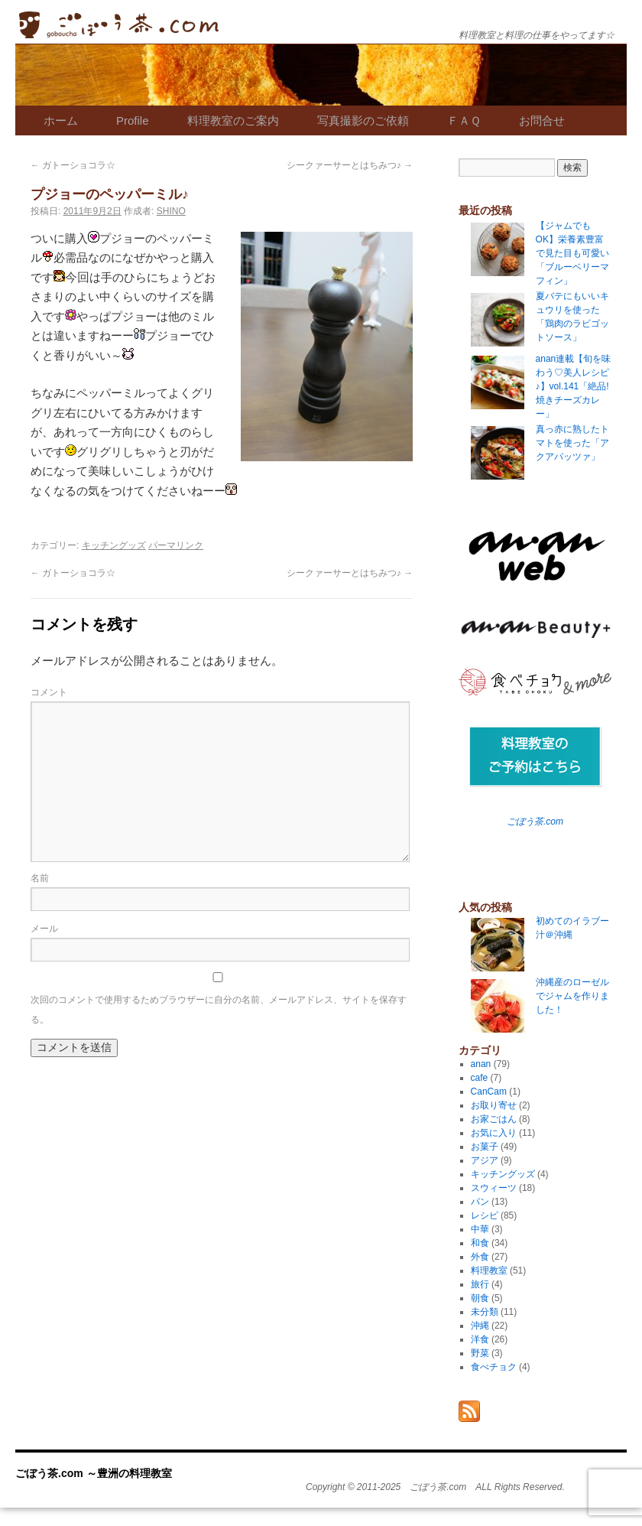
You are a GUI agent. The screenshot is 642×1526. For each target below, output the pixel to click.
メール (44, 928)
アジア (484, 1160)
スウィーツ (494, 1188)
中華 (480, 1229)
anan (481, 1064)
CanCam (489, 1091)
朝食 (480, 1298)
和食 (480, 1243)
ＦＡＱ (464, 120)
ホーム (61, 120)
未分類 (484, 1311)
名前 (40, 878)
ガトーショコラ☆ (73, 165)
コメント (49, 692)
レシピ (484, 1215)
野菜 (480, 1353)
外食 (480, 1256)
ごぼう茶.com (535, 821)
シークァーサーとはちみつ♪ (350, 165)
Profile (132, 120)
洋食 (480, 1339)
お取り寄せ (494, 1105)
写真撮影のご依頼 (363, 120)
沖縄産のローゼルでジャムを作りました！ (572, 996)
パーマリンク (175, 545)
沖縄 (480, 1325)
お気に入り (494, 1132)
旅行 (480, 1284)
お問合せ (542, 120)
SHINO (171, 211)
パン (480, 1201)
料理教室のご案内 (233, 120)
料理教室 (489, 1270)
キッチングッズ (114, 545)
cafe (479, 1077)
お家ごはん (494, 1119)
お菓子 (484, 1146)
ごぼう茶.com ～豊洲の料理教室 (119, 24)
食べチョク (494, 1367)
